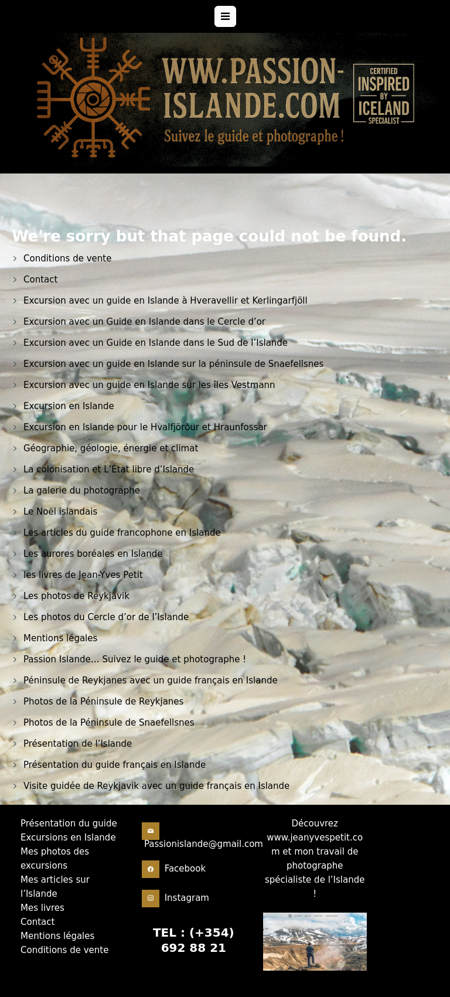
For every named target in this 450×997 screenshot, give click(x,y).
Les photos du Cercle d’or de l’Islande (106, 617)
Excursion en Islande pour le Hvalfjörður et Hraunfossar (145, 427)
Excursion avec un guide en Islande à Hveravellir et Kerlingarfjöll (165, 300)
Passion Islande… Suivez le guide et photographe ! (134, 659)
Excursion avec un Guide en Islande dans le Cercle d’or (144, 322)
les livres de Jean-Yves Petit (83, 575)
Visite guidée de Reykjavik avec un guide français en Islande (156, 786)
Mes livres (42, 936)
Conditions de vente (67, 258)
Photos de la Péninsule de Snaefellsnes (109, 722)
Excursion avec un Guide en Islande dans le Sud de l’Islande (155, 343)
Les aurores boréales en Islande (93, 554)
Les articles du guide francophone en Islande (122, 533)
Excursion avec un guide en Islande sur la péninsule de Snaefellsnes (173, 364)
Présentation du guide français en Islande (114, 765)
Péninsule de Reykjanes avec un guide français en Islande (150, 680)
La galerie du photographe (81, 490)
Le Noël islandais (60, 511)
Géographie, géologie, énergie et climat (110, 448)
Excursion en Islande (68, 406)
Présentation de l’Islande (77, 744)
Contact (40, 279)
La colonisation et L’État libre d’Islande (108, 469)
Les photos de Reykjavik (76, 596)
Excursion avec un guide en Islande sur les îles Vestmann (149, 385)
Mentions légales (60, 638)
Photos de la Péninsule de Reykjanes (103, 701)
